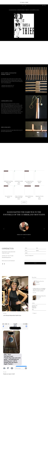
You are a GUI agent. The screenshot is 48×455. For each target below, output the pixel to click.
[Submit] (35, 263)
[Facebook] (42, 5)
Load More (24, 202)
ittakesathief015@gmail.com (6, 257)
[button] (45, 5)
